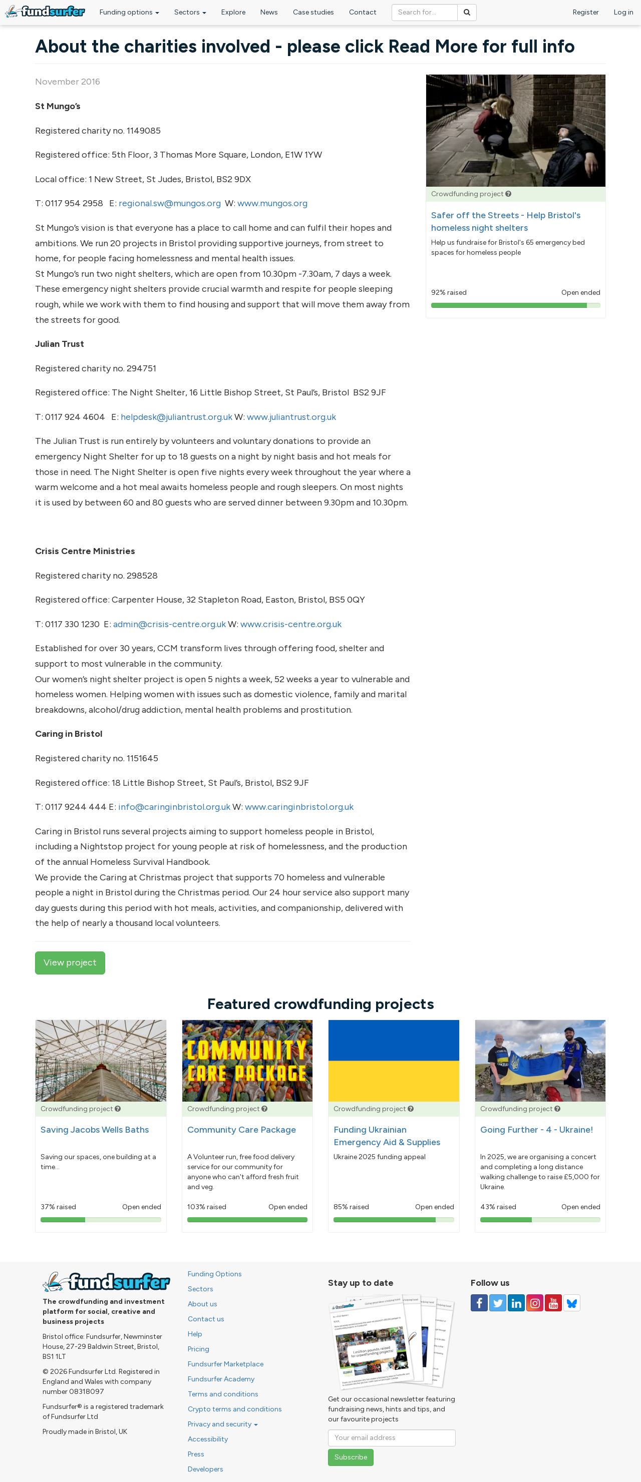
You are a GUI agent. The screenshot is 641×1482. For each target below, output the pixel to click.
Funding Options (215, 1274)
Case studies (313, 12)
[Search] (467, 12)
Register (586, 12)
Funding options (129, 12)
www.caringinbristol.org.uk (299, 806)
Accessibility (208, 1439)
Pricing (198, 1349)
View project (70, 962)
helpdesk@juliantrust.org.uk (176, 416)
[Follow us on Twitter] (497, 1302)
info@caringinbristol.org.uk (174, 806)
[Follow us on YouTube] (553, 1302)
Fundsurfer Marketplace (225, 1364)
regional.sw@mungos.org (170, 203)
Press (196, 1454)
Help (195, 1334)
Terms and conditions (223, 1394)
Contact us (206, 1319)
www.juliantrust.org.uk (291, 416)
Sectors (190, 12)
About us (202, 1304)
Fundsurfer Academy (221, 1379)
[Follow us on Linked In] (516, 1302)
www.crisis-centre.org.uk (291, 624)
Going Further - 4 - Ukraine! (536, 1129)
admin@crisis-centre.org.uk (169, 624)
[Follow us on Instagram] (534, 1302)
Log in (623, 12)
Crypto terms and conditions (235, 1409)
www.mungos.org (272, 203)
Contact (363, 12)
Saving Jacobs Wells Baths (95, 1129)
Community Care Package (241, 1129)
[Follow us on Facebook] (479, 1302)
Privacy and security (223, 1424)
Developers (205, 1469)
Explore (233, 12)
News (269, 12)
